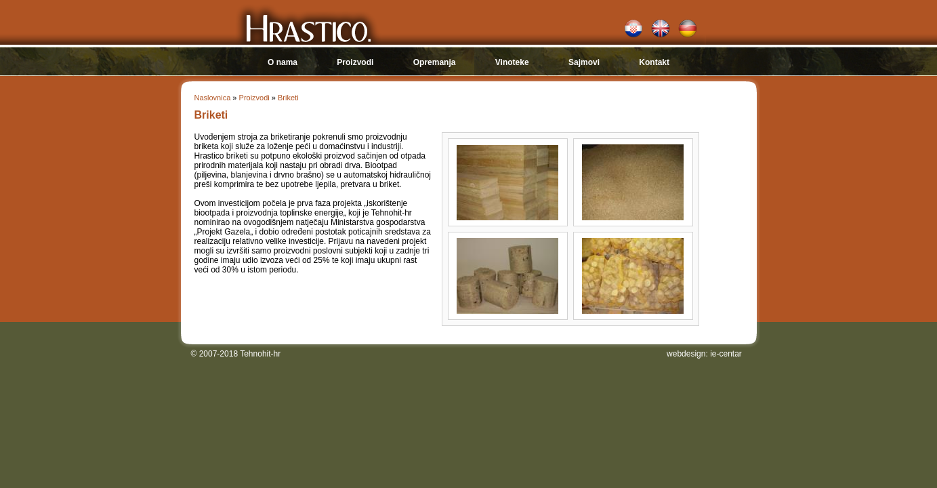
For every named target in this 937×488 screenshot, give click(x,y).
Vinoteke (512, 62)
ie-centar (726, 354)
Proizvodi (355, 62)
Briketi (288, 98)
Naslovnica (212, 98)
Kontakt (654, 62)
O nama (282, 62)
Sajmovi (584, 62)
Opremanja (434, 62)
